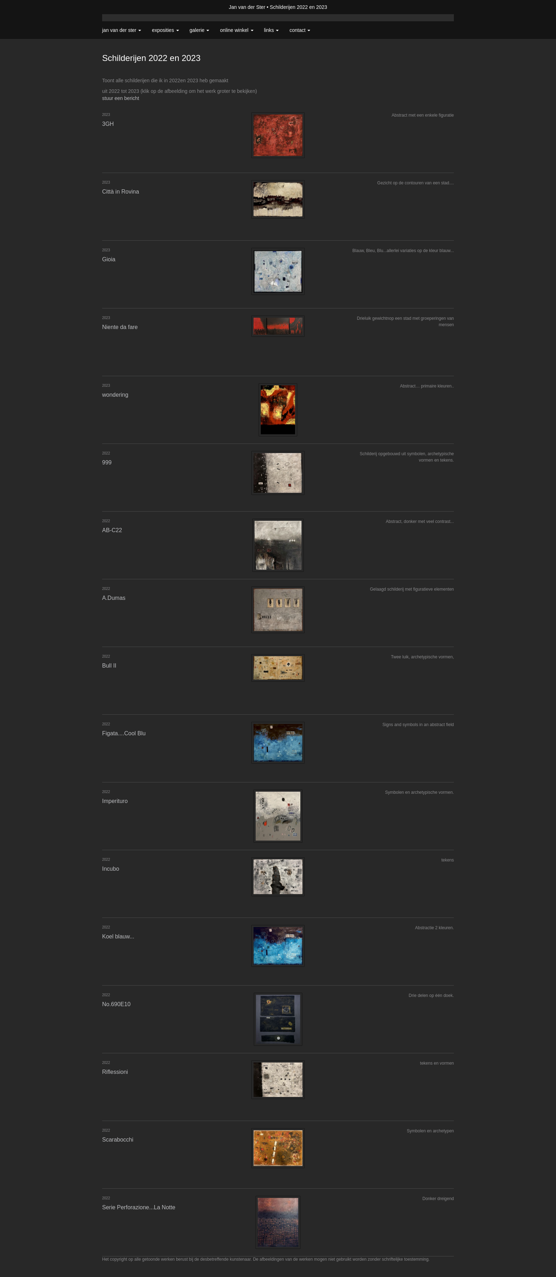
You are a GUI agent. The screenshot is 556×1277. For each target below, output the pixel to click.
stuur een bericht (120, 98)
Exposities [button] (165, 30)
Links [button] (271, 30)
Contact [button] (299, 30)
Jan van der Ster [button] (121, 30)
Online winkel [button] (236, 30)
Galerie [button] (200, 30)
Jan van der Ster (247, 7)
